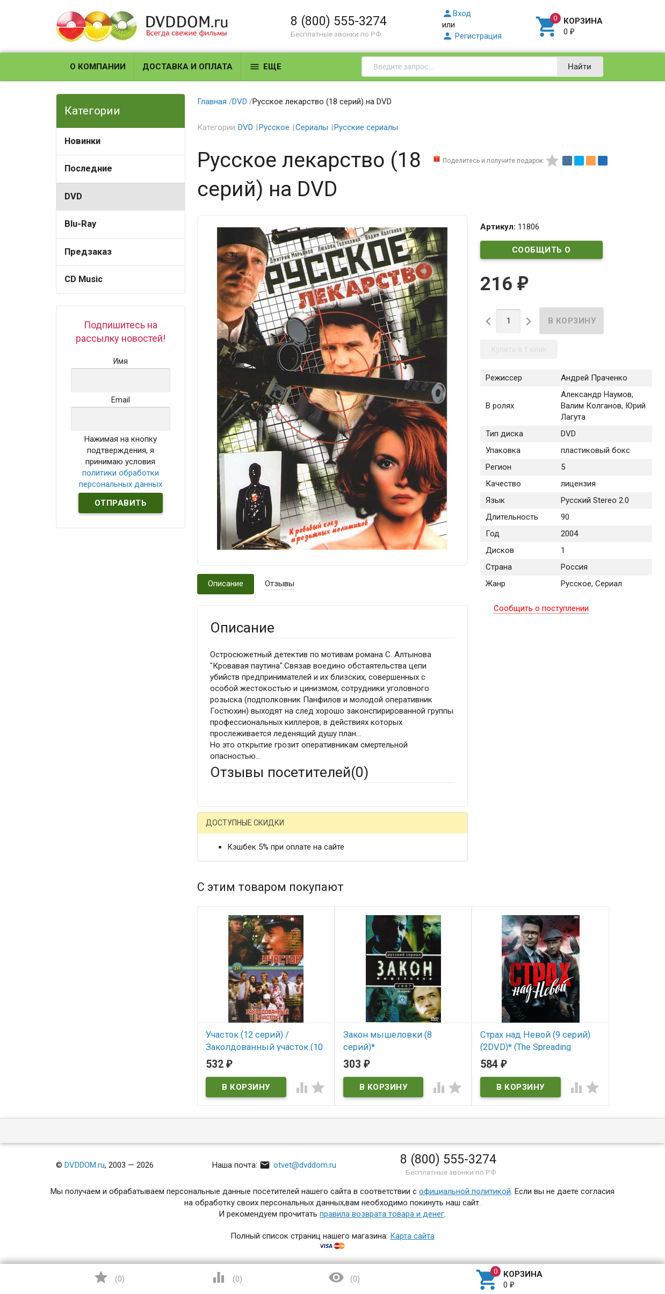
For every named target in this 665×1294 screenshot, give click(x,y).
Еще (265, 66)
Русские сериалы (366, 127)
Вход (456, 13)
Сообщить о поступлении (541, 252)
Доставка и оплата (187, 66)
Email (219, 909)
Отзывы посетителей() (289, 772)
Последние (88, 168)
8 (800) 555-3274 (339, 20)
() (109, 1277)
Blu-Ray (80, 224)
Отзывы (279, 583)
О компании (98, 66)
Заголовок (230, 961)
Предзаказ (88, 252)
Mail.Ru (279, 831)
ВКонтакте (344, 831)
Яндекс (410, 831)
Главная (212, 101)
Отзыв (222, 1020)
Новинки (82, 141)
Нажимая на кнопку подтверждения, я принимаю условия (120, 461)
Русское (274, 127)
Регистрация (472, 36)
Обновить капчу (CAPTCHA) (346, 1183)
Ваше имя (227, 868)
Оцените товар (237, 1002)
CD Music (83, 279)
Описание (225, 583)
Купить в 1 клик (519, 349)
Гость (224, 830)
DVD (73, 196)
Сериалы (311, 127)
